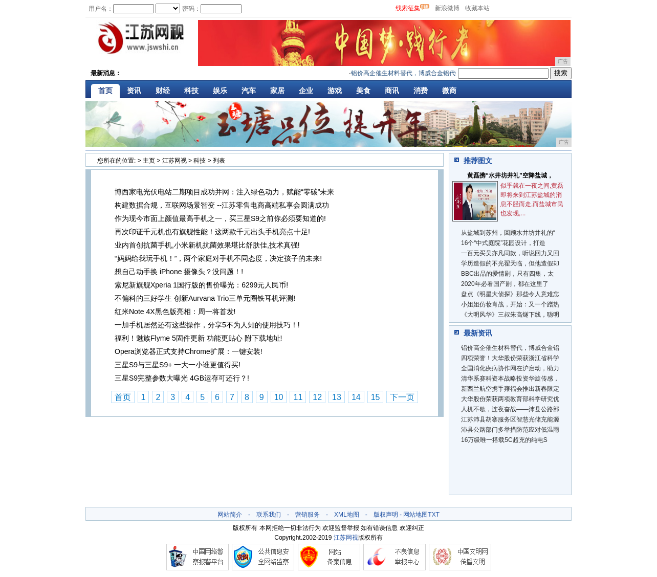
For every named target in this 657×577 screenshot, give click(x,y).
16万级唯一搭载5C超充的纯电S (504, 439)
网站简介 (229, 514)
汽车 (249, 90)
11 (297, 397)
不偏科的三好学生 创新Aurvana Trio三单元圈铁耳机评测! (205, 298)
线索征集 (408, 8)
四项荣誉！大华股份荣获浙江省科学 (510, 358)
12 (317, 397)
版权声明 (386, 514)
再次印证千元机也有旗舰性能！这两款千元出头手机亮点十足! (212, 232)
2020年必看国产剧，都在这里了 (505, 283)
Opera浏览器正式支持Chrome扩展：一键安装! (188, 351)
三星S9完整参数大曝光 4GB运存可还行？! (182, 378)
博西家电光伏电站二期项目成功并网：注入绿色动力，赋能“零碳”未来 (224, 192)
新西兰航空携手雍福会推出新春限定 (510, 388)
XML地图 (346, 514)
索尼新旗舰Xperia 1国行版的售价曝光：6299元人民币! (201, 285)
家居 (277, 90)
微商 (449, 90)
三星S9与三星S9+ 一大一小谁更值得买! (177, 365)
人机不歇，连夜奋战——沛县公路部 (510, 409)
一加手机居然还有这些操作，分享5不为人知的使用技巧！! (207, 325)
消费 (420, 90)
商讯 (392, 90)
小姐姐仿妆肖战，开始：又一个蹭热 (510, 304)
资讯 (134, 90)
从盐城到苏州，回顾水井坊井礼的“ (508, 232)
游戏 (334, 90)
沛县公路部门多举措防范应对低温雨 (510, 429)
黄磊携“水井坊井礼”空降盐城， (510, 175)
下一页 (402, 397)
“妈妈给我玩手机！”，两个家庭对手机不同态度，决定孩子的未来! (218, 258)
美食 (363, 90)
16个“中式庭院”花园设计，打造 (503, 243)
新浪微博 (447, 8)
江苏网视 (174, 160)
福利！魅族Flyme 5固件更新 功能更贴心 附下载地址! (198, 338)
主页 (149, 160)
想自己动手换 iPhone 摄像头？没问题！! (179, 272)
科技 (191, 90)
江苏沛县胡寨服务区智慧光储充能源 (510, 419)
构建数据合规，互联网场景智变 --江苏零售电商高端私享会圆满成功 (222, 205)
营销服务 (307, 514)
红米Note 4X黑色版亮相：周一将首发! (175, 311)
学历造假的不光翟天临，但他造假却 (510, 263)
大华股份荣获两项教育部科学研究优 (510, 399)
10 (278, 397)
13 (336, 397)
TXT (434, 514)
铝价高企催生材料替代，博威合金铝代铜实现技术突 (423, 73)
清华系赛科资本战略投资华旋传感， (510, 378)
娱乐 (220, 90)
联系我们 (268, 514)
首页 (105, 90)
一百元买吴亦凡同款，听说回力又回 (510, 253)
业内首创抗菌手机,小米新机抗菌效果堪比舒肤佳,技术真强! (207, 245)
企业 (306, 90)
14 (356, 397)
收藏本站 (477, 8)
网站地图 (415, 514)
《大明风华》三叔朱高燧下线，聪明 (510, 314)
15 (375, 397)
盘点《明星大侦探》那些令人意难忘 (510, 294)
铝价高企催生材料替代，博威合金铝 (510, 347)
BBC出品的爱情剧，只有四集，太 (507, 273)
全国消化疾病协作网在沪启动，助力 (510, 368)
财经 (163, 90)
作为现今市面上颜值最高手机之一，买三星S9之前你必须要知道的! (220, 218)
